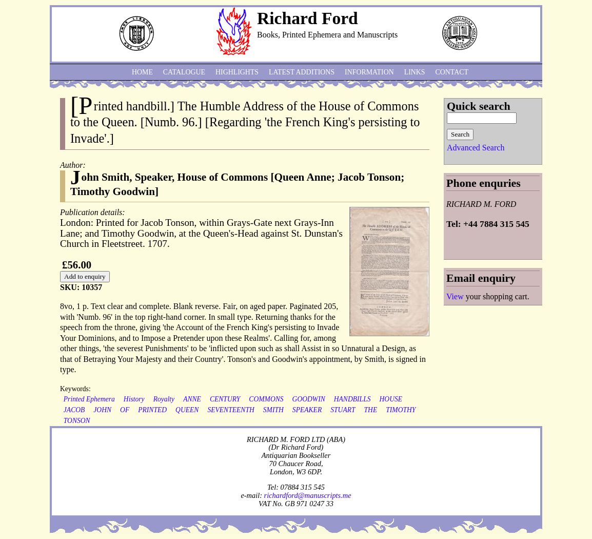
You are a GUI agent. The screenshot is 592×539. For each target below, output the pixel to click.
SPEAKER (307, 410)
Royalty (164, 399)
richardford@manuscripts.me (307, 495)
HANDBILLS (352, 399)
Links (414, 72)
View (455, 296)
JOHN (102, 410)
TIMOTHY (401, 410)
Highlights (237, 72)
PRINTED (152, 410)
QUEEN (187, 410)
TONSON (77, 421)
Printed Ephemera (89, 399)
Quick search (478, 106)
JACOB (74, 410)
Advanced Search (475, 147)
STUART (342, 410)
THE (371, 410)
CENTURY (225, 399)
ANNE (192, 399)
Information (369, 72)
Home (142, 72)
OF (124, 410)
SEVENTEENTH (230, 410)
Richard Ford (307, 18)
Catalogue (184, 72)
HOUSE (391, 399)
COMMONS (266, 399)
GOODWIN (308, 399)
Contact (452, 72)
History (134, 399)
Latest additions (301, 72)
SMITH (273, 410)
